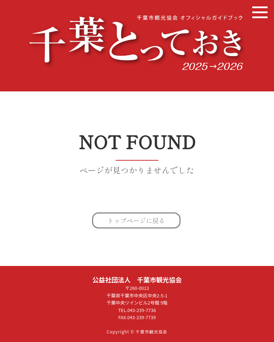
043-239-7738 (141, 310)
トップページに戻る (136, 220)
